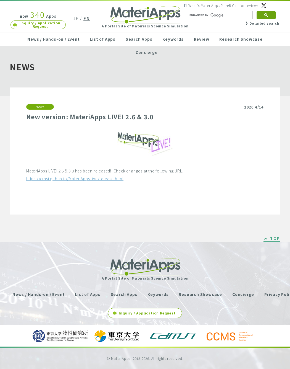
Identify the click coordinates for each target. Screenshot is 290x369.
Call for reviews (245, 5)
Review (201, 39)
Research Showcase (241, 39)
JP (76, 18)
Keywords (172, 39)
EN (86, 18)
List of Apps (102, 39)
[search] (219, 15)
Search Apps (139, 39)
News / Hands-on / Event (53, 39)
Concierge (146, 52)
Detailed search (264, 23)
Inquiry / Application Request (40, 24)
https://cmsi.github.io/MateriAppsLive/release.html (74, 178)
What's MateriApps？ (205, 5)
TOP (275, 239)
